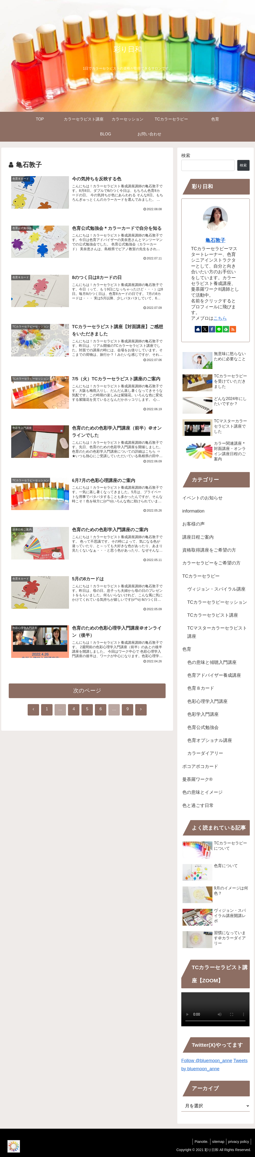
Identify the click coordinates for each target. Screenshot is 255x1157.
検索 (185, 155)
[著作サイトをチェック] (198, 329)
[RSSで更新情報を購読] (233, 329)
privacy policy (237, 1142)
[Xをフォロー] (205, 329)
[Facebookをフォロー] (212, 329)
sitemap (216, 1142)
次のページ (87, 694)
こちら (220, 318)
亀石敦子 (215, 240)
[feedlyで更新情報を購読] (226, 329)
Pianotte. (198, 1142)
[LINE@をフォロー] (219, 329)
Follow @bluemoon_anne (206, 1060)
